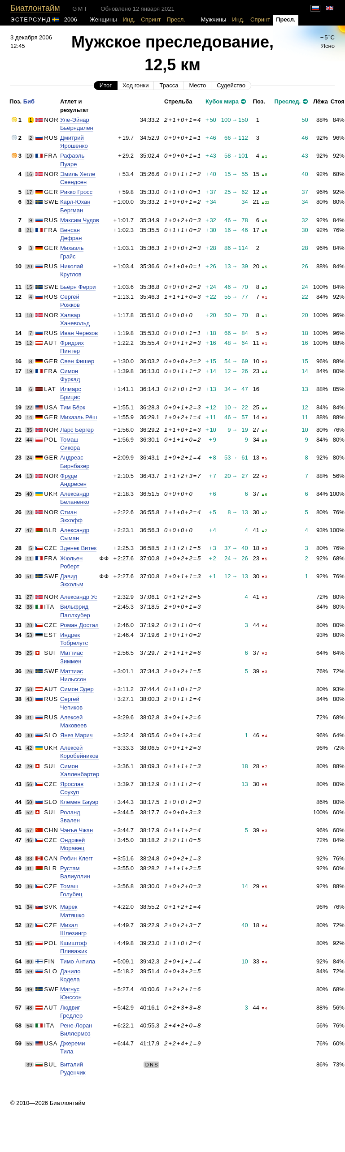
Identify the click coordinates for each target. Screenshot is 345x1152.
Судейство (231, 85)
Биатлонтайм (35, 8)
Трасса (168, 85)
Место (197, 85)
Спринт (151, 19)
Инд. (129, 19)
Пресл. (175, 19)
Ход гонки (135, 85)
